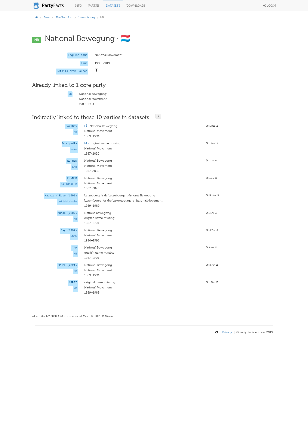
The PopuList (64, 17)
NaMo (74, 149)
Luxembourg (86, 17)
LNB (74, 166)
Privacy (227, 332)
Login (269, 5)
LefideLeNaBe (67, 201)
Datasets (113, 5)
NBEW (74, 236)
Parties (93, 5)
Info (78, 5)
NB (70, 94)
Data (47, 17)
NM (75, 288)
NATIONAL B (69, 184)
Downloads (135, 5)
